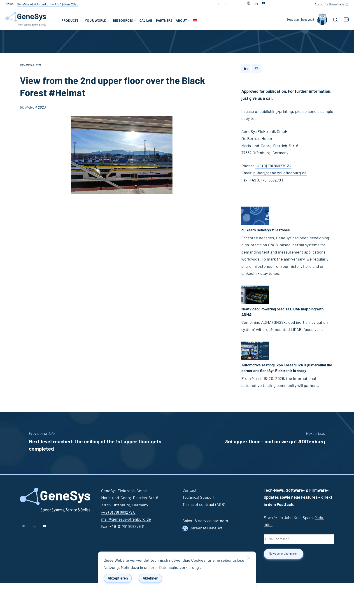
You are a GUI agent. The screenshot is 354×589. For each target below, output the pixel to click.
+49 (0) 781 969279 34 (273, 166)
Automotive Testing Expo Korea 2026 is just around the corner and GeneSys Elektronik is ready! (281, 371)
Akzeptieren (118, 578)
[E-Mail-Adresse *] (299, 545)
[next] (225, 4)
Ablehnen (150, 578)
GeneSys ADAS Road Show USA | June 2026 (47, 4)
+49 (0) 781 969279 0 (118, 518)
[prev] (218, 4)
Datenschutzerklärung (179, 568)
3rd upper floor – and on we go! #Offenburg (275, 447)
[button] (335, 19)
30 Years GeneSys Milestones (267, 230)
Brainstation (30, 65)
